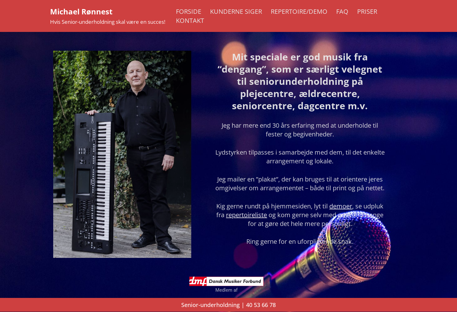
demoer (340, 206)
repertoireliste (246, 215)
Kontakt (190, 20)
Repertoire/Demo (299, 11)
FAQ (342, 11)
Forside (188, 11)
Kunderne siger (236, 11)
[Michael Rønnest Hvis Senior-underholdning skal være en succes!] (107, 16)
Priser (367, 11)
